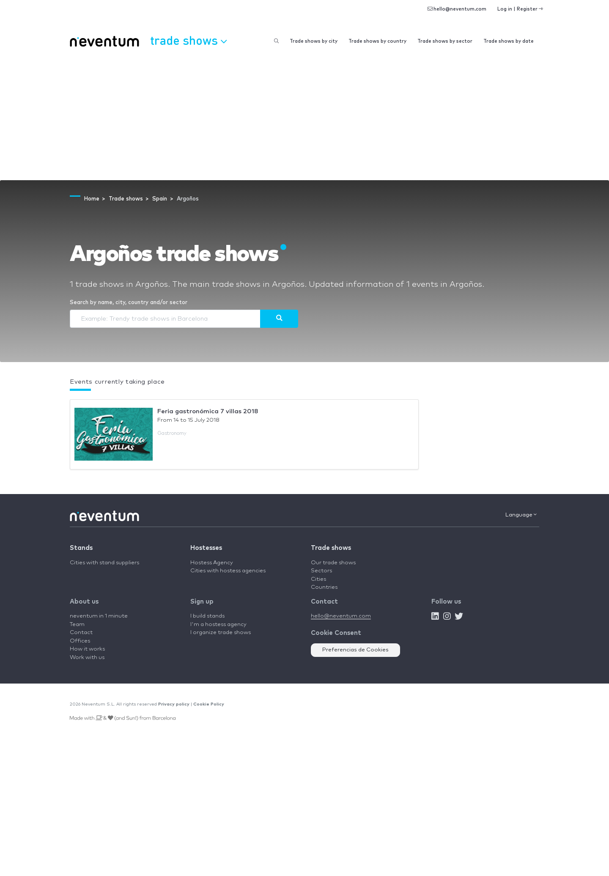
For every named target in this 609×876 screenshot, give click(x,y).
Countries (324, 587)
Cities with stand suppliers (104, 563)
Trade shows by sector (444, 41)
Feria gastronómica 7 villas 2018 (207, 411)
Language (521, 515)
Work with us (87, 657)
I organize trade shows (220, 632)
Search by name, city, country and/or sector (128, 302)
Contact (81, 632)
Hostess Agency (211, 563)
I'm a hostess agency (218, 624)
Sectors (321, 571)
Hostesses (206, 548)
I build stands (207, 616)
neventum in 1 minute (99, 616)
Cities (318, 579)
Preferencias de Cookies (355, 650)
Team (77, 624)
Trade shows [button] (188, 40)
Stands (81, 548)
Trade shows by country (377, 41)
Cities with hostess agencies (228, 571)
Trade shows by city (313, 41)
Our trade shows (333, 563)
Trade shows (331, 548)
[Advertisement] (304, 117)
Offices (80, 641)
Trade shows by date (508, 41)
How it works (87, 649)
